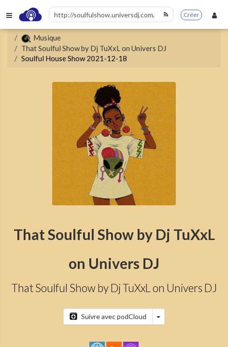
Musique (41, 37)
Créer (191, 14)
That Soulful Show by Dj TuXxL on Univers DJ (93, 48)
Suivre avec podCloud (108, 316)
